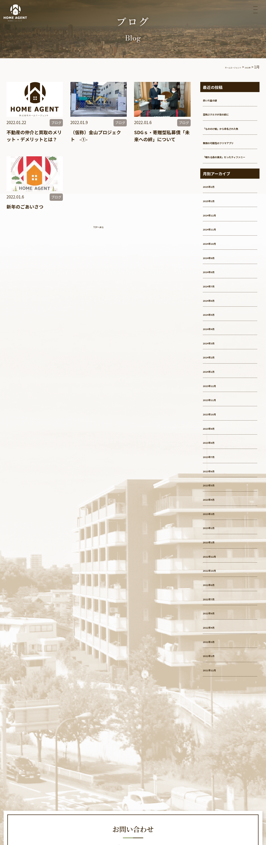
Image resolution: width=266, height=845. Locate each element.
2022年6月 (214, 630)
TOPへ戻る (98, 234)
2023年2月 (214, 544)
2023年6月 (214, 488)
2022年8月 (214, 601)
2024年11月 (215, 246)
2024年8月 (214, 288)
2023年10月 (215, 431)
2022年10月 (215, 587)
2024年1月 (214, 388)
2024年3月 (214, 360)
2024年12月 (215, 232)
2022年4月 (214, 644)
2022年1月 (214, 672)
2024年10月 (215, 260)
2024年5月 (214, 331)
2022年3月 (214, 658)
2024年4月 (214, 345)
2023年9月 (214, 445)
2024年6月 (214, 317)
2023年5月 (214, 502)
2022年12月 (215, 573)
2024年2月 (214, 374)
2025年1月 (214, 217)
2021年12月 (215, 686)
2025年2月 (214, 203)
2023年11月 (215, 416)
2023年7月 (214, 473)
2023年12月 (215, 402)
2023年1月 (214, 559)
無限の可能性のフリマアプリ (229, 151)
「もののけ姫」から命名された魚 (229, 131)
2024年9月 (214, 274)
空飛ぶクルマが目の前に (227, 113)
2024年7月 (214, 303)
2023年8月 (214, 459)
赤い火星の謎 (216, 99)
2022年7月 (214, 615)
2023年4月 (214, 516)
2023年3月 (214, 530)
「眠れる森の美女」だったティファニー (229, 171)
